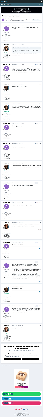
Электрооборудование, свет (18, 20)
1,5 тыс (6, 54)
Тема (19, 411)
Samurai (6, 44)
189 (6, 34)
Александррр (11, 19)
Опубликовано (18, 24)
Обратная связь (25, 411)
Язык (16, 411)
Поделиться (28, 19)
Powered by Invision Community (21, 415)
